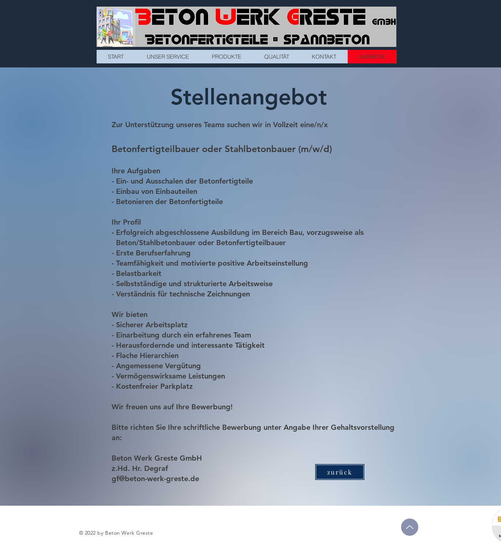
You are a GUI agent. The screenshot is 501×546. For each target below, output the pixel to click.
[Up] (409, 527)
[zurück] (340, 472)
